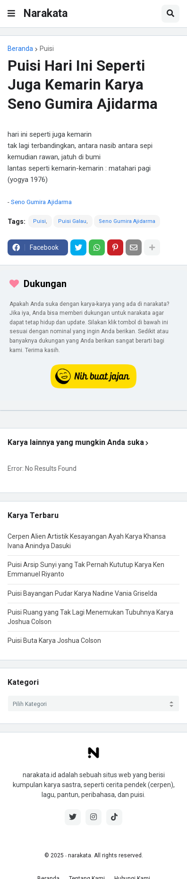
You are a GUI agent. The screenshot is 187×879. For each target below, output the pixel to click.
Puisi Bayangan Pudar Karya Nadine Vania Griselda (82, 593)
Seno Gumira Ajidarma (41, 201)
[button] (11, 14)
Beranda (20, 48)
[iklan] (93, 410)
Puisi (47, 48)
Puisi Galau (72, 221)
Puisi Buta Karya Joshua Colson (54, 640)
